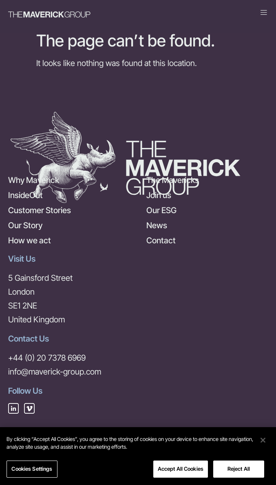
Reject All (238, 471)
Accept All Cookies (180, 471)
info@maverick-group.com (54, 372)
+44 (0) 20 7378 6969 (47, 358)
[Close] (263, 442)
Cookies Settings (31, 471)
